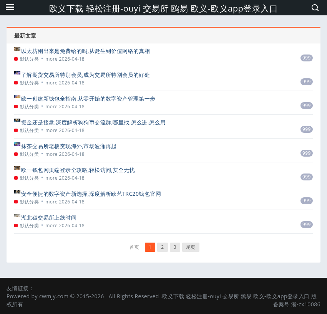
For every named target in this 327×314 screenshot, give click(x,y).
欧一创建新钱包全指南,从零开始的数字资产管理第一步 (88, 98)
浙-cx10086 (305, 304)
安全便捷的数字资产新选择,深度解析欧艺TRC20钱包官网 (91, 193)
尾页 (191, 247)
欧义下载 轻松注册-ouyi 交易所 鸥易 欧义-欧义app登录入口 (163, 8)
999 (306, 58)
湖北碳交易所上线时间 (48, 217)
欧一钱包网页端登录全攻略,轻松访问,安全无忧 (78, 170)
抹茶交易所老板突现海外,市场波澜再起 (69, 146)
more (51, 59)
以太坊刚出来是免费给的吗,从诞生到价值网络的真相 (85, 51)
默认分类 (29, 59)
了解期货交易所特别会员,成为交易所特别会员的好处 (85, 74)
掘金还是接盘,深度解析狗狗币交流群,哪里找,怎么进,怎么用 (93, 122)
